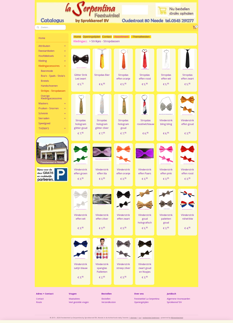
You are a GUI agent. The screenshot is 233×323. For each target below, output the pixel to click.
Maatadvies (74, 298)
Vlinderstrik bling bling (166, 122)
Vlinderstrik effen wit (80, 216)
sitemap (133, 317)
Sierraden (52, 118)
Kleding (52, 60)
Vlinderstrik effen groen (80, 171)
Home (41, 38)
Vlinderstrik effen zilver (102, 216)
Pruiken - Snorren (52, 108)
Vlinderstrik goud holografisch (145, 218)
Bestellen (105, 298)
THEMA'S (52, 128)
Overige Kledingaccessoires (51, 97)
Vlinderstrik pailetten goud (166, 218)
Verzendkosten (108, 302)
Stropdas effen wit (166, 76)
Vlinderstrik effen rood (187, 171)
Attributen (52, 46)
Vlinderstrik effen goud (187, 122)
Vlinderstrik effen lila (102, 171)
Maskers (52, 103)
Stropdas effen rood (145, 76)
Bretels (45, 80)
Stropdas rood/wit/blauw (145, 122)
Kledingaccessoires (52, 65)
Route (39, 302)
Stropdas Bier (102, 75)
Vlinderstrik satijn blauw (80, 266)
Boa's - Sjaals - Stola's (53, 75)
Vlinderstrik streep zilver (123, 266)
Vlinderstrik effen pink (166, 171)
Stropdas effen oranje (123, 76)
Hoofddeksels (52, 55)
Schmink (52, 113)
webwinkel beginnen (151, 317)
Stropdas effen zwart (187, 76)
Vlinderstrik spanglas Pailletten (102, 268)
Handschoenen (49, 85)
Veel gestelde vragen (79, 302)
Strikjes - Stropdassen (53, 90)
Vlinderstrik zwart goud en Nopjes (144, 268)
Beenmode (47, 71)
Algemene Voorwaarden (178, 298)
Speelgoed (44, 123)
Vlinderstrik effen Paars (144, 171)
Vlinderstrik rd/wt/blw (187, 216)
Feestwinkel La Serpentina (146, 298)
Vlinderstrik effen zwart (123, 216)
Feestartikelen (52, 50)
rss (140, 317)
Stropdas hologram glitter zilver (102, 124)
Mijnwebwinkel (177, 317)
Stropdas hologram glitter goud (80, 124)
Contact (40, 298)
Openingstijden (141, 302)
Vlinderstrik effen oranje (123, 171)
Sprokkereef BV (174, 302)
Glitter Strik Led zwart (80, 76)
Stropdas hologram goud (123, 124)
